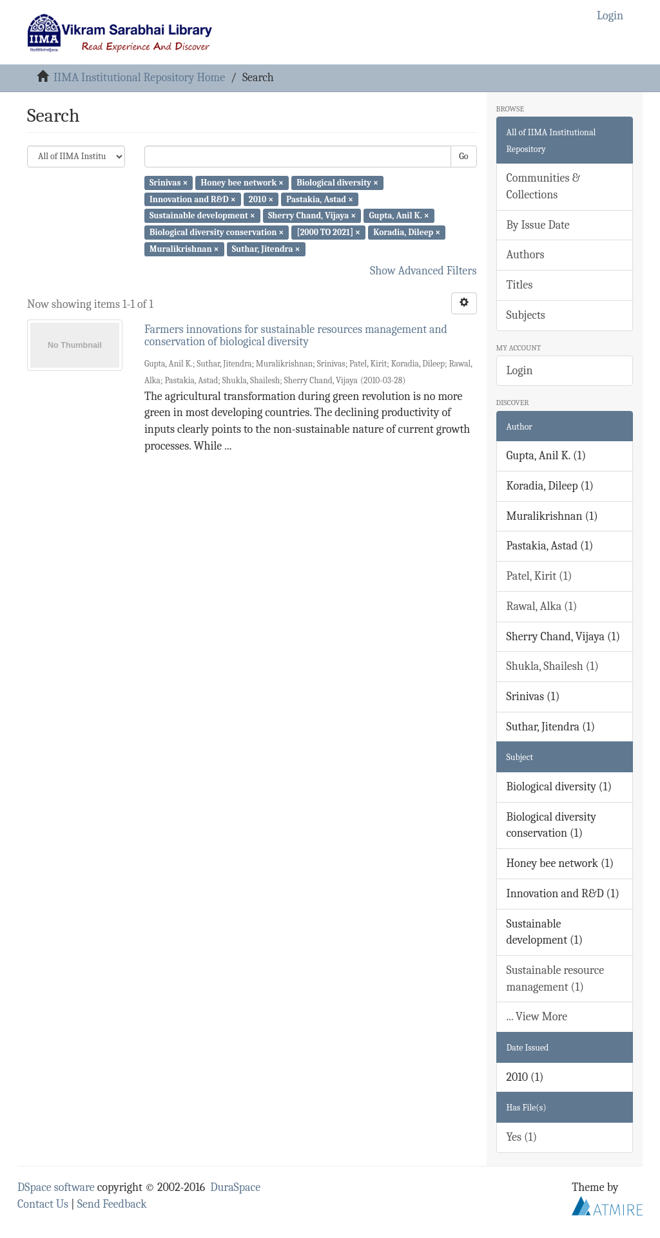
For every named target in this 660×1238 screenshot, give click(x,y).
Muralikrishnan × (184, 249)
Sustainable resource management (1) (556, 979)
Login (520, 370)
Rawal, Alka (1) (542, 606)
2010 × (261, 199)
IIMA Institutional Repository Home (139, 77)
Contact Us (42, 1204)
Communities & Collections (543, 186)
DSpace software (56, 1187)
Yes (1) (522, 1137)
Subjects (526, 315)
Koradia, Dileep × (406, 232)
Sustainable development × (202, 215)
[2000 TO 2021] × (328, 232)
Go (463, 156)
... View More (537, 1017)
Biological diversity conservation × (217, 232)
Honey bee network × (242, 182)
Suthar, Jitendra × (266, 249)
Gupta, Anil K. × (399, 215)
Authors (526, 255)
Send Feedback (112, 1204)
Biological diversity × (337, 182)
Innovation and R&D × (193, 199)
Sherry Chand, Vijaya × (312, 215)
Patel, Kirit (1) (539, 576)
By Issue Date (538, 225)
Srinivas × (169, 182)
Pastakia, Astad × (319, 199)
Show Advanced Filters (423, 271)
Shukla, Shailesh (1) (553, 666)
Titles (520, 285)
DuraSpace (235, 1187)
